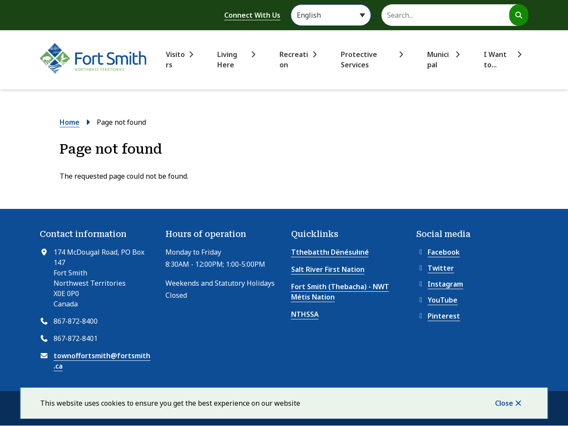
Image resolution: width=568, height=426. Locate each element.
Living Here (227, 59)
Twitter (435, 268)
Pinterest (438, 316)
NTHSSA (305, 314)
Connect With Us (252, 15)
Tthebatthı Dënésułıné (330, 252)
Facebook (438, 252)
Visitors (175, 59)
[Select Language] (331, 15)
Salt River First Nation (328, 269)
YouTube (436, 300)
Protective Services (359, 59)
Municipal (438, 59)
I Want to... (495, 59)
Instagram (439, 284)
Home (69, 122)
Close (504, 403)
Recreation (293, 59)
